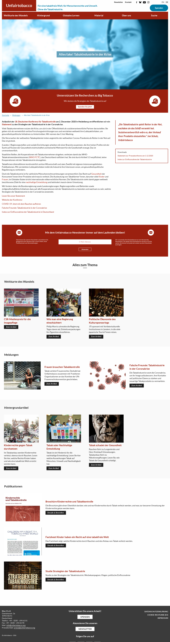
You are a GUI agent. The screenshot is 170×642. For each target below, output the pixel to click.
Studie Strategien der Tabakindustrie (65, 571)
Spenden (159, 8)
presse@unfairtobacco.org (24, 628)
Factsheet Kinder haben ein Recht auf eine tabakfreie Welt (77, 537)
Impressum (163, 619)
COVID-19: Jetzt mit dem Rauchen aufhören (21, 204)
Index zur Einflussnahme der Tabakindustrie (135, 160)
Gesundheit (96, 174)
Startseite (5, 116)
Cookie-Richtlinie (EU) (157, 615)
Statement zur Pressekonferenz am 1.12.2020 (135, 156)
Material (98, 15)
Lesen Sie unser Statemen (13, 196)
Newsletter (118, 2)
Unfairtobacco (19, 5)
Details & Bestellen (56, 513)
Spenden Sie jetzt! (85, 107)
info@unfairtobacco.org (15, 626)
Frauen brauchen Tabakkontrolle (62, 367)
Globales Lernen (71, 15)
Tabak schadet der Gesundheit (105, 445)
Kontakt (128, 2)
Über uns (126, 15)
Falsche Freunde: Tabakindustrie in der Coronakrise (24, 208)
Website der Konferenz (12, 200)
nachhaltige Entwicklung (36, 182)
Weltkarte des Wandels (16, 15)
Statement (7, 124)
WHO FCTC (34, 157)
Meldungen (16, 116)
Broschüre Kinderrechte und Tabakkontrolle (69, 502)
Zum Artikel (11, 327)
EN (163, 2)
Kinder (102, 177)
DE (167, 2)
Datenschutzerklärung (156, 612)
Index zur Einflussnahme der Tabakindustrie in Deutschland (28, 212)
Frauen (5, 179)
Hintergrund (43, 15)
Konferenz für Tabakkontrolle (42, 122)
